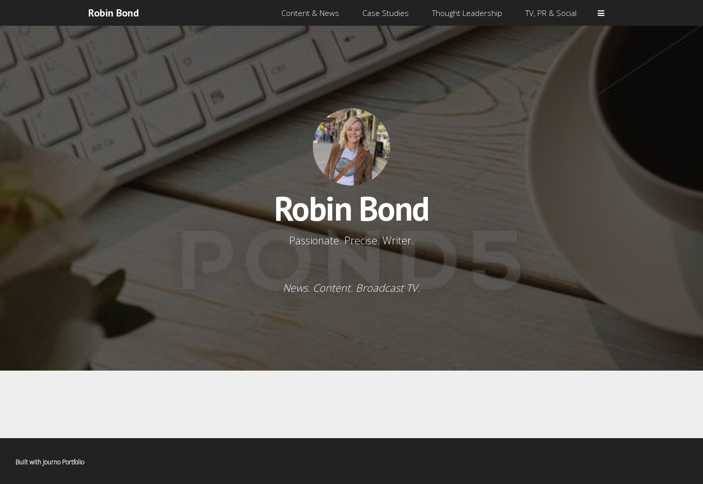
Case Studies (385, 13)
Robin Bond (113, 13)
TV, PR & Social (551, 13)
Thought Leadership (467, 13)
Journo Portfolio (63, 462)
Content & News (310, 13)
